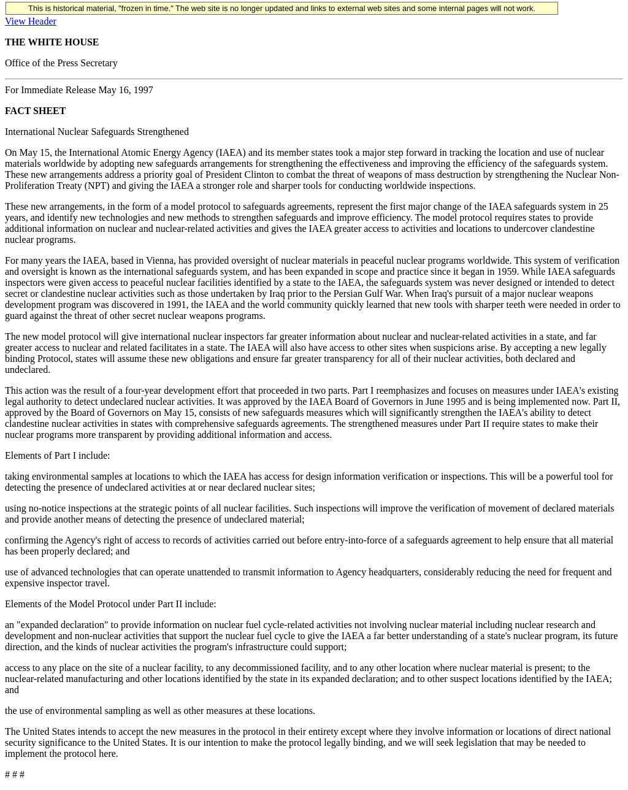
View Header (30, 21)
